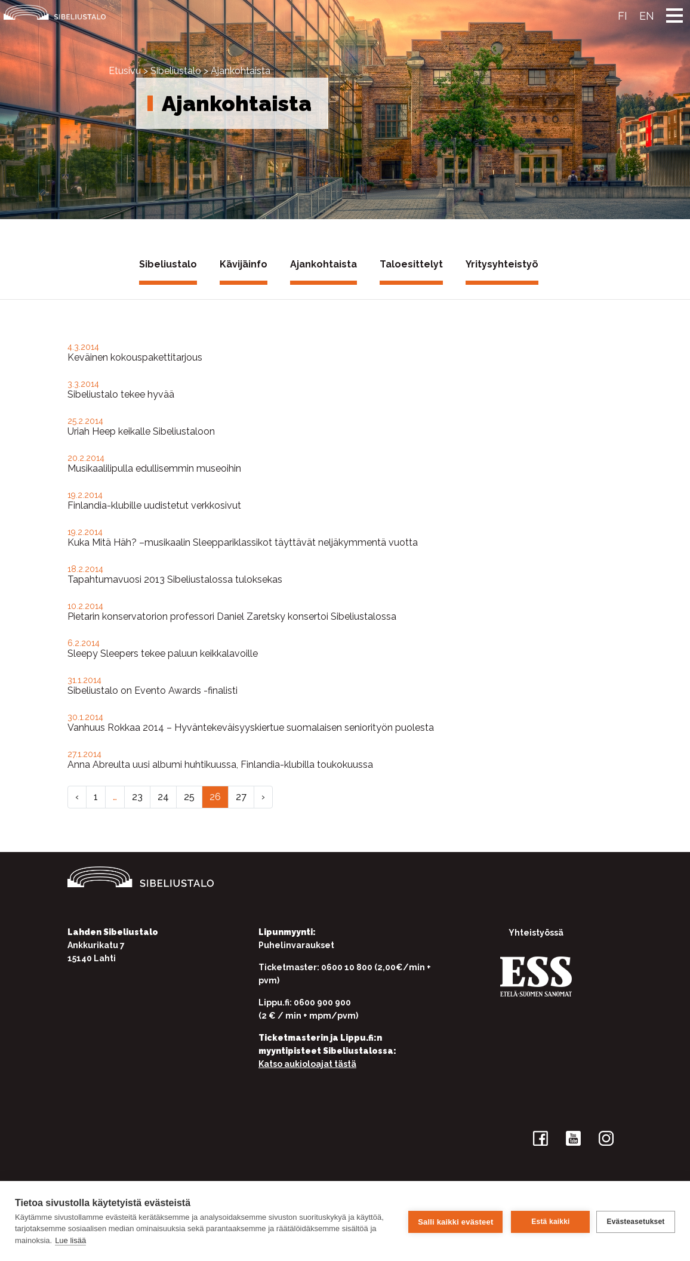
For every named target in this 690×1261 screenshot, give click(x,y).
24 (163, 796)
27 (241, 796)
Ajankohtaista (323, 264)
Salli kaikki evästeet (453, 1220)
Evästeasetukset (635, 1221)
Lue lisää (107, 1240)
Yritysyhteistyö (502, 264)
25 (189, 796)
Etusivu (125, 70)
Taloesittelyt (411, 264)
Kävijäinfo (243, 264)
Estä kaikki (548, 1221)
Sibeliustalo (175, 70)
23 (137, 796)
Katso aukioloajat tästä (307, 1064)
